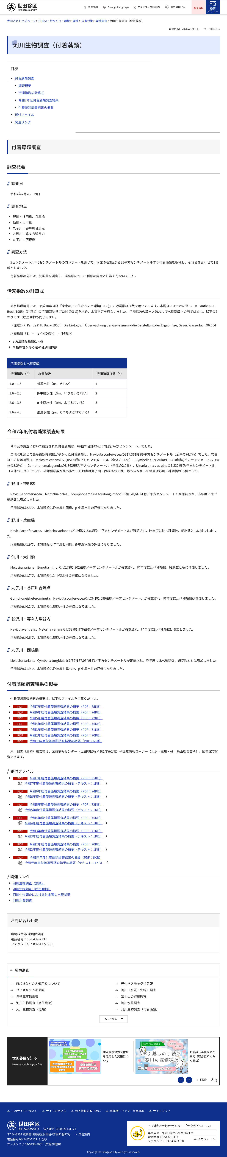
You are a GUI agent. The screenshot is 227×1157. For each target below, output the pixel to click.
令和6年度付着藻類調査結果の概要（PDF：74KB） (66, 711)
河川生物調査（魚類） (29, 882)
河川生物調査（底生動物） (32, 888)
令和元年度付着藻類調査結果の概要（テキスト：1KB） (64, 862)
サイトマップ (161, 1110)
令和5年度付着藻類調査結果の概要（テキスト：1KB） (64, 809)
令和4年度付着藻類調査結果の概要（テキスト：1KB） (64, 822)
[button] (91, 7)
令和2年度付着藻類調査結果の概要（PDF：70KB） (66, 734)
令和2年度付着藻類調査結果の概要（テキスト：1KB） (64, 849)
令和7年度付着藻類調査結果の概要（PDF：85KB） (66, 706)
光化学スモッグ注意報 (137, 983)
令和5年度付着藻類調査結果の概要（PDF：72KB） (66, 717)
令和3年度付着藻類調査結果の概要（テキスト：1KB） (64, 835)
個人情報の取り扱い (88, 1110)
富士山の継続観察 (133, 996)
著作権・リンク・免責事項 (127, 1110)
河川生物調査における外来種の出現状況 (41, 894)
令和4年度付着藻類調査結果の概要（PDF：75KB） (66, 723)
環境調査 (101, 20)
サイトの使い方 (56, 1110)
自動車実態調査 (27, 996)
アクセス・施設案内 (149, 7)
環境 (75, 20)
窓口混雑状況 (177, 7)
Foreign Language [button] (118, 7)
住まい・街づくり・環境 (54, 20)
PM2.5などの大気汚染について (38, 983)
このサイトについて (24, 1110)
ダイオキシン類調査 (30, 989)
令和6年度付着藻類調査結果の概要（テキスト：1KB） (64, 796)
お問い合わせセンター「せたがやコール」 (182, 1125)
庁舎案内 (84, 1134)
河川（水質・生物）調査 (138, 989)
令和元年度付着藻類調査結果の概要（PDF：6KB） (66, 740)
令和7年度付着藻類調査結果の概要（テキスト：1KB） (64, 782)
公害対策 (87, 20)
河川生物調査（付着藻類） (140, 1009)
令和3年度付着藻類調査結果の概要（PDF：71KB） (66, 729)
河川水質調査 (22, 900)
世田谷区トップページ (21, 20)
